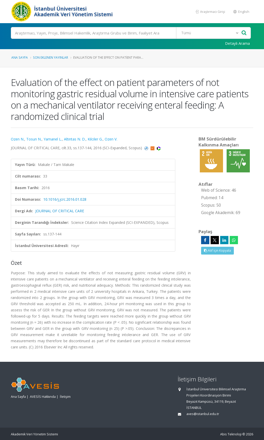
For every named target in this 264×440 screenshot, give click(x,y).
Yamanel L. (53, 139)
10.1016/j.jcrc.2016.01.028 (64, 199)
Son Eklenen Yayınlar (50, 57)
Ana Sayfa (19, 57)
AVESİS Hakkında (43, 396)
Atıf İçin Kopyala (217, 250)
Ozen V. (111, 139)
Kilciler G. (95, 139)
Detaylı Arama (237, 43)
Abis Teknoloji (231, 434)
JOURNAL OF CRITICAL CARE (59, 210)
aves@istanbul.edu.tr (202, 414)
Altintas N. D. (75, 139)
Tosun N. (34, 139)
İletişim (65, 396)
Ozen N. (17, 139)
